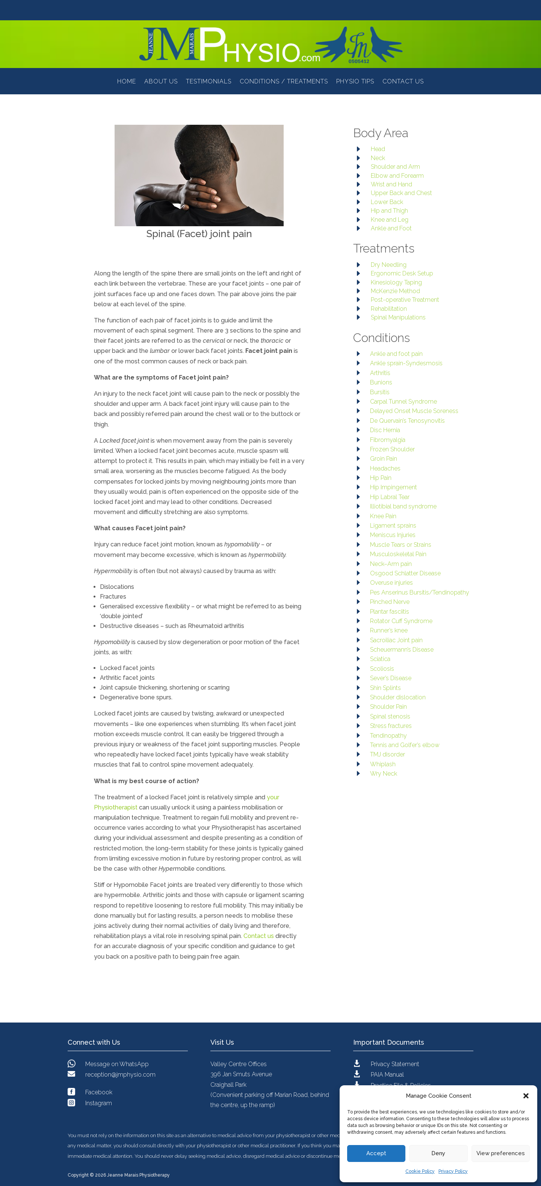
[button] (526, 1096)
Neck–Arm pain (391, 563)
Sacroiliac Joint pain (396, 640)
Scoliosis (382, 668)
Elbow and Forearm (397, 175)
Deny (438, 1153)
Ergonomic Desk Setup (402, 273)
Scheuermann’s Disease (402, 649)
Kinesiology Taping (396, 282)
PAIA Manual (387, 1074)
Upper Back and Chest (401, 193)
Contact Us (403, 82)
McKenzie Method (395, 291)
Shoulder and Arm (395, 166)
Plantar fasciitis (389, 611)
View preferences (500, 1153)
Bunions (381, 382)
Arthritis (380, 373)
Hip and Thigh (389, 210)
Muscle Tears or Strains (400, 544)
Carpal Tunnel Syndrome (403, 401)
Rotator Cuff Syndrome (401, 621)
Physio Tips (355, 82)
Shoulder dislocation (398, 697)
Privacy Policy (453, 1171)
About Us (161, 82)
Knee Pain (383, 516)
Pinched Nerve (390, 601)
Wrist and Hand (391, 184)
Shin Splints (385, 687)
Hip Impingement (393, 487)
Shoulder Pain (388, 706)
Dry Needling (389, 264)
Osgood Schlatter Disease (405, 573)
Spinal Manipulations (398, 317)
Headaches (385, 468)
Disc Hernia (385, 430)
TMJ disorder (387, 754)
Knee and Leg (389, 219)
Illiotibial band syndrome (403, 506)
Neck (378, 158)
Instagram (98, 1103)
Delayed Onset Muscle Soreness (414, 410)
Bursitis (380, 392)
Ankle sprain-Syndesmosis (406, 363)
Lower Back (387, 202)
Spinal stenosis (390, 716)
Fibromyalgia (387, 439)
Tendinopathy (388, 735)
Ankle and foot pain (396, 353)
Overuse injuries (391, 582)
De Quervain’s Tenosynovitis (407, 420)
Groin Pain (383, 458)
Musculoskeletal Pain (398, 554)
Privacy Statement (395, 1064)
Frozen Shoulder (392, 449)
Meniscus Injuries (393, 535)
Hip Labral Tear (390, 497)
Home (126, 82)
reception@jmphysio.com (120, 1074)
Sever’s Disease (390, 678)
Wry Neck (383, 773)
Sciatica (380, 659)
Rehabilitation (389, 308)
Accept (376, 1153)
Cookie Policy (420, 1171)
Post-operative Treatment (405, 299)
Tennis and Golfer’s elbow (405, 745)
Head (378, 149)
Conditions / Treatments (284, 82)
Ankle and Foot (391, 228)
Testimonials (208, 82)
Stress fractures (391, 725)
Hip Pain (380, 477)
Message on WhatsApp (117, 1064)
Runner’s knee (389, 630)
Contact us (258, 935)
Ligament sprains (393, 525)
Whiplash (383, 764)
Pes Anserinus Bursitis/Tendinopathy (419, 592)
